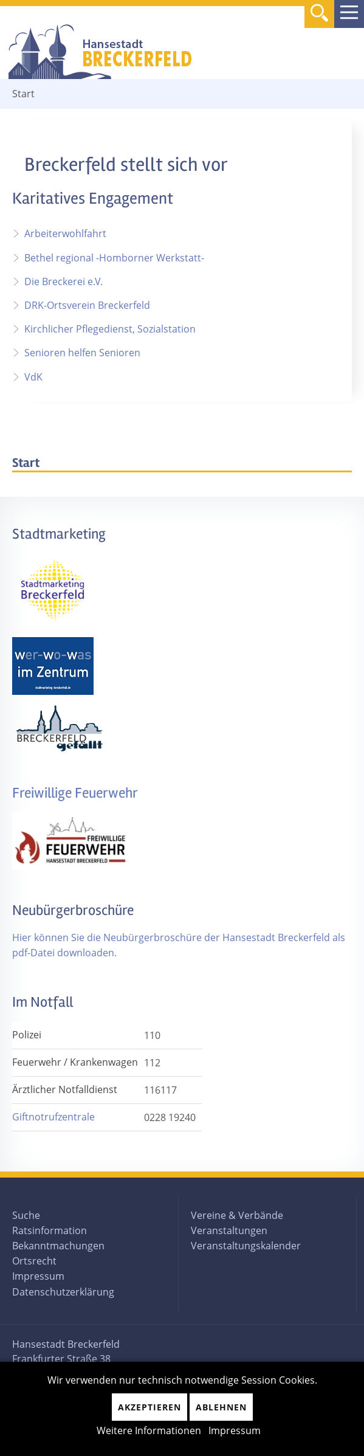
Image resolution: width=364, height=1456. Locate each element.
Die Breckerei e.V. (63, 281)
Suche (26, 1215)
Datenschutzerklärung (63, 1292)
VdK (33, 377)
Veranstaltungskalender (246, 1245)
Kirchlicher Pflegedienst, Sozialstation (110, 329)
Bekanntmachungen (58, 1245)
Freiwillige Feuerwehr (75, 793)
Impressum (38, 1276)
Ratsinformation (49, 1230)
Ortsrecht (34, 1261)
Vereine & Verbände (237, 1215)
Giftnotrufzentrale (53, 1116)
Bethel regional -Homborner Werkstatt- (114, 257)
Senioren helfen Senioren (82, 352)
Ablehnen (221, 1407)
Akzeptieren (149, 1407)
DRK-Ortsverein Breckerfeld (87, 305)
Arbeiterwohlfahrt (65, 233)
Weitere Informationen (149, 1430)
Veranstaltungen (229, 1230)
